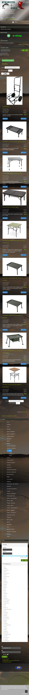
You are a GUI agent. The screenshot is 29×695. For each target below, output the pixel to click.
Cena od (4, 547)
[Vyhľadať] (23, 50)
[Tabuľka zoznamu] (5, 74)
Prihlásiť (4, 656)
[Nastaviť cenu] (22, 560)
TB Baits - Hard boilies (10, 503)
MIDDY (5, 574)
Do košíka (23, 118)
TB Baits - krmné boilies (10, 494)
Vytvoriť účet (6, 659)
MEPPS (7, 441)
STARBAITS (6, 617)
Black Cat (5, 607)
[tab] (15, 545)
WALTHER (5, 632)
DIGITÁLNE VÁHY (9, 474)
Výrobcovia (7, 564)
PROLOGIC (6, 570)
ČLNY (7, 527)
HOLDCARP (6, 637)
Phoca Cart (24, 411)
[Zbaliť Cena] (3, 544)
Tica (4, 579)
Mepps (5, 577)
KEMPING (8, 482)
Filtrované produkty (5, 54)
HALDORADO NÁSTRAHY (11, 489)
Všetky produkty (4, 53)
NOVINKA (8, 424)
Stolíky (9, 451)
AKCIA (7, 422)
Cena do (4, 551)
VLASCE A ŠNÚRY (9, 436)
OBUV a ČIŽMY (9, 520)
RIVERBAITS (6, 640)
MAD (4, 590)
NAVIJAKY (8, 429)
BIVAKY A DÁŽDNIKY (10, 432)
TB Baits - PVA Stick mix (10, 513)
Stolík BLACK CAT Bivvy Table (11, 207)
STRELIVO (8, 517)
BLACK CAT (8, 467)
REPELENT (8, 486)
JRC (4, 588)
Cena (5, 544)
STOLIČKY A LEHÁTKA (8, 60)
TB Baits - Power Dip (9, 510)
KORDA (7, 536)
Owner (5, 571)
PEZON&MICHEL (7, 625)
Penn (4, 604)
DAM (4, 592)
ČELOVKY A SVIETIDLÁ (10, 472)
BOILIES (7, 444)
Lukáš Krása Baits (7, 609)
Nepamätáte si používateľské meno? (11, 660)
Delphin (5, 581)
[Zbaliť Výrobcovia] (3, 564)
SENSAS (5, 623)
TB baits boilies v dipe (10, 496)
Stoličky (9, 455)
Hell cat (5, 587)
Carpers (5, 568)
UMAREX (5, 631)
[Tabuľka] (2, 74)
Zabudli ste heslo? (7, 661)
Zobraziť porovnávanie (23, 44)
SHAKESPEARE (7, 634)
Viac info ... (24, 693)
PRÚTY (7, 427)
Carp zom (5, 582)
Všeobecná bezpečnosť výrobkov (9, 415)
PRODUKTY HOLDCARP (10, 532)
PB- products (6, 618)
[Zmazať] (26, 50)
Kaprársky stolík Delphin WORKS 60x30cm (14, 141)
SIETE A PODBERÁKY (10, 434)
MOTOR (7, 522)
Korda (4, 610)
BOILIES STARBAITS (10, 529)
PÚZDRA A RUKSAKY (10, 463)
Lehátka (9, 453)
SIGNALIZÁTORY (9, 460)
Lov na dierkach (9, 479)
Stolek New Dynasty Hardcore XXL (12, 173)
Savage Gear (6, 576)
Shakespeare (6, 603)
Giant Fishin (6, 601)
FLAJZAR (7, 534)
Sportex (5, 596)
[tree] (15, 479)
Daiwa (4, 585)
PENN (4, 629)
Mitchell (5, 615)
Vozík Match (6, 106)
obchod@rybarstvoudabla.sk (10, 18)
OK (26, 691)
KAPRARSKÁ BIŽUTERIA (10, 470)
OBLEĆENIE (8, 524)
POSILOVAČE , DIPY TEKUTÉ (11, 484)
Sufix (4, 595)
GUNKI (5, 626)
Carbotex (5, 593)
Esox (4, 567)
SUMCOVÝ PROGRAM (10, 446)
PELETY (7, 458)
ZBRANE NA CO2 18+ (10, 515)
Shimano (5, 598)
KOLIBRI (5, 635)
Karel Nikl (5, 612)
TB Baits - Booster (9, 505)
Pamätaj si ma (6, 654)
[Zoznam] (8, 74)
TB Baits (7, 491)
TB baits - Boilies (9, 501)
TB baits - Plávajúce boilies (11, 498)
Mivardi (5, 584)
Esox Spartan (6, 573)
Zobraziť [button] (5, 118)
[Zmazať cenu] (26, 560)
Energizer (5, 614)
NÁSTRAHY (8, 439)
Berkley (5, 621)
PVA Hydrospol (6, 599)
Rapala (7, 477)
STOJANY (8, 465)
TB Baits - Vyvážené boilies (11, 508)
